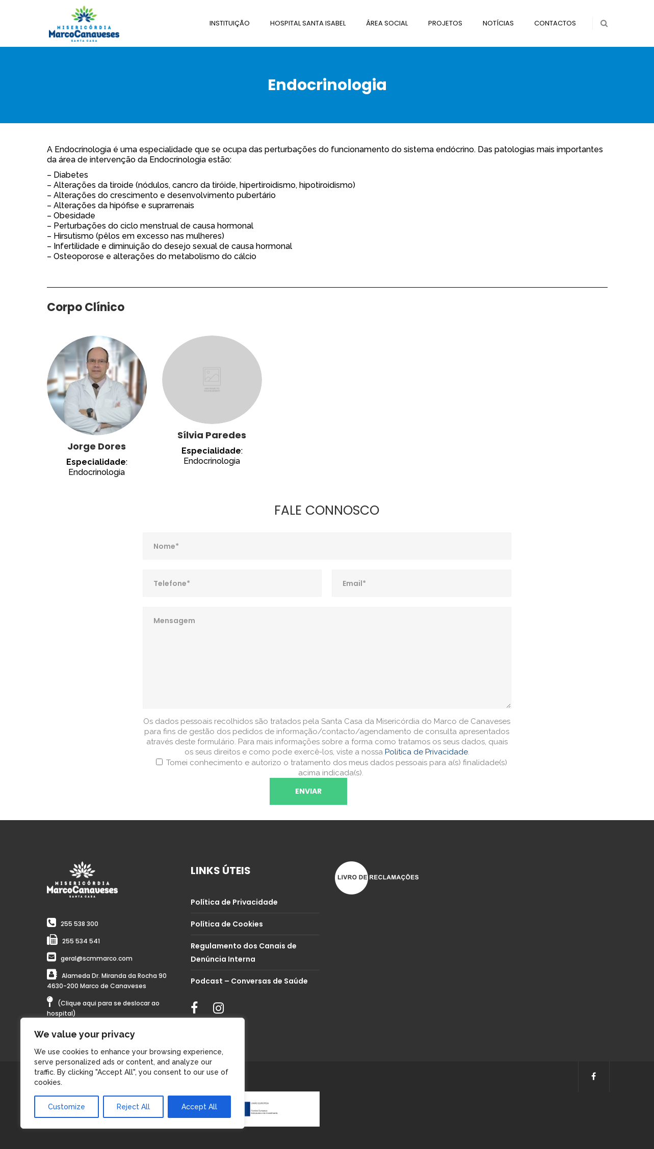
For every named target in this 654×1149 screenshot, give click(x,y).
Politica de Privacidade (426, 751)
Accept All (199, 1107)
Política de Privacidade (234, 902)
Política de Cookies (227, 924)
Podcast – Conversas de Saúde (249, 981)
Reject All (133, 1107)
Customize (66, 1107)
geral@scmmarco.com (97, 958)
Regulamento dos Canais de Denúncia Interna (244, 952)
